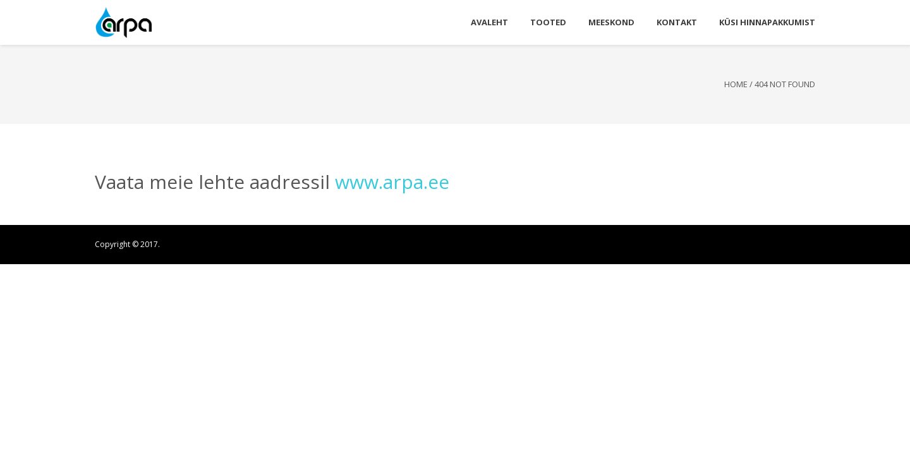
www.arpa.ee (392, 182)
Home (736, 84)
